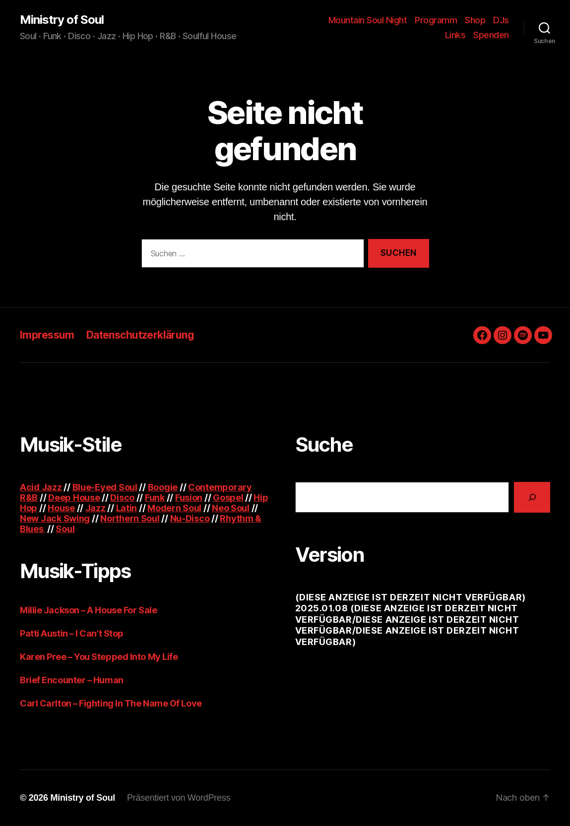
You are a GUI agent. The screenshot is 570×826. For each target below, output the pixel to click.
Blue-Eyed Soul (104, 487)
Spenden (491, 35)
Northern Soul (130, 518)
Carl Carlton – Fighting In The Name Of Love (111, 703)
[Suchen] (532, 497)
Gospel (228, 497)
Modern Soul (174, 508)
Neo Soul (231, 508)
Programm (436, 20)
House (61, 508)
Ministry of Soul (62, 20)
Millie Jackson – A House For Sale (88, 610)
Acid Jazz (41, 487)
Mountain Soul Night (367, 20)
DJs (501, 20)
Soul (65, 529)
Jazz (95, 508)
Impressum (47, 335)
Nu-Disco (190, 518)
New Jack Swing (55, 518)
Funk (155, 497)
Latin (126, 508)
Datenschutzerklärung (140, 335)
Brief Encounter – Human (72, 680)
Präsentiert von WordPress (178, 798)
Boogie (163, 487)
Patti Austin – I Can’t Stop (72, 633)
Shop (475, 20)
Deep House (74, 497)
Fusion (188, 497)
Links (455, 35)
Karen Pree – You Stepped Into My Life (99, 656)
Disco (122, 497)
